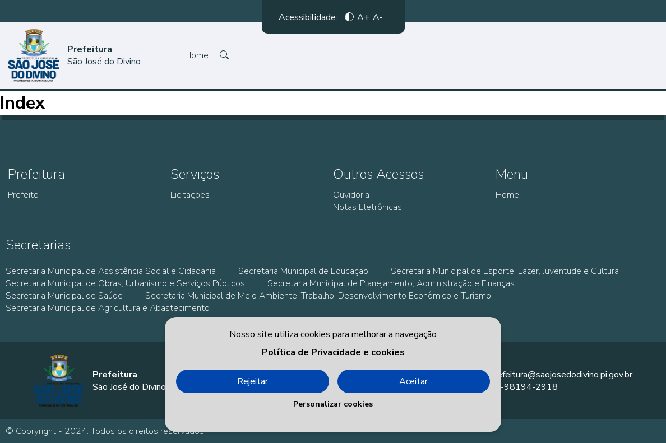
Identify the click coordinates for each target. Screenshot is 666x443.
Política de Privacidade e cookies (333, 352)
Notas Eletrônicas (367, 207)
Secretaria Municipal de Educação (303, 271)
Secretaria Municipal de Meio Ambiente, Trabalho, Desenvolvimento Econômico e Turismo (318, 296)
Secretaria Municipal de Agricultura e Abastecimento (108, 308)
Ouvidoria (351, 195)
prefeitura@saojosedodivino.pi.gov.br (560, 375)
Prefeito (23, 195)
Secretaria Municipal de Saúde (64, 296)
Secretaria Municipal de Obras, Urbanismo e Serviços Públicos (125, 283)
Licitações (190, 195)
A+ (363, 16)
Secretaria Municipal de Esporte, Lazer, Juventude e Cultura (505, 271)
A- (378, 16)
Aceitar (413, 381)
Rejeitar (252, 381)
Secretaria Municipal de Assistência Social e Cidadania (111, 271)
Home (197, 55)
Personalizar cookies (333, 404)
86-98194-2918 (523, 387)
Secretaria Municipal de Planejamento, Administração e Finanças (391, 283)
